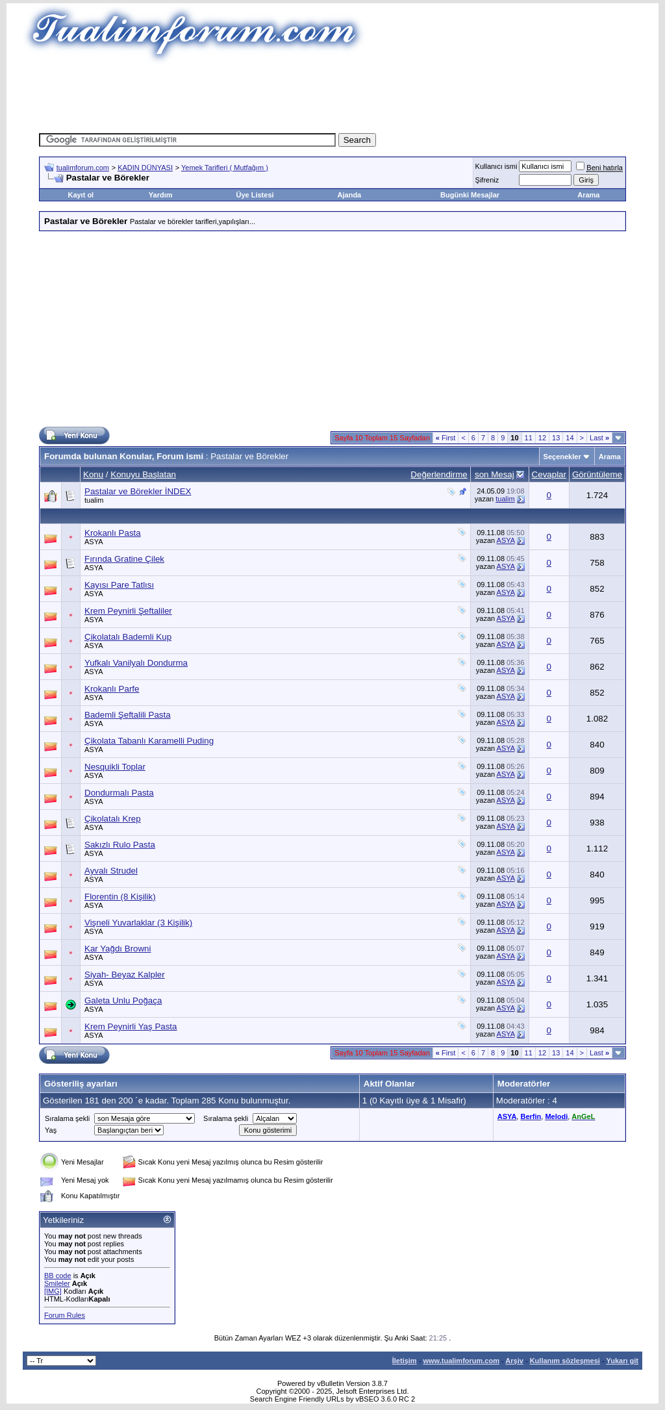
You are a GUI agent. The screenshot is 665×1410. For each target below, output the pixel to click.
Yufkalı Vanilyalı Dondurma (136, 663)
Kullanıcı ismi (496, 166)
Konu (93, 474)
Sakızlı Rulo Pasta (119, 845)
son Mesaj (494, 474)
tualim (93, 500)
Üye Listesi (254, 195)
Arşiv (514, 1361)
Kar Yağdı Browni (117, 948)
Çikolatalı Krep (112, 819)
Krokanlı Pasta (112, 533)
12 (542, 438)
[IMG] (53, 1291)
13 (556, 438)
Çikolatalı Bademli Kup (127, 637)
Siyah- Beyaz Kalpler (124, 974)
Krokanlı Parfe (111, 689)
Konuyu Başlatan (143, 474)
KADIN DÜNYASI (145, 167)
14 (569, 438)
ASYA (93, 542)
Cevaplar (549, 474)
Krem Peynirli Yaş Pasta (130, 1026)
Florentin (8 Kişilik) (120, 896)
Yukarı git (622, 1361)
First (446, 438)
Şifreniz (487, 180)
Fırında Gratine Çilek (124, 559)
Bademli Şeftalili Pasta (127, 715)
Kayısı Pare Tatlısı (119, 585)
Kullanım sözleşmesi (565, 1361)
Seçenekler (562, 456)
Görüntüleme (597, 474)
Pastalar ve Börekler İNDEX (137, 491)
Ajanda (350, 195)
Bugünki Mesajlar (469, 195)
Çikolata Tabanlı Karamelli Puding (149, 741)
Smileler (57, 1283)
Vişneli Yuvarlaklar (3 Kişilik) (138, 922)
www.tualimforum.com (461, 1361)
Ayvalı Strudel (111, 870)
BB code (57, 1275)
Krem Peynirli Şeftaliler (128, 611)
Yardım (161, 195)
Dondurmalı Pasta (119, 793)
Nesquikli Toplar (114, 767)
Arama (588, 195)
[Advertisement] (332, 94)
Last (599, 438)
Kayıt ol (81, 195)
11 (529, 438)
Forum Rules (64, 1315)
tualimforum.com (82, 167)
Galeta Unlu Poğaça (123, 1000)
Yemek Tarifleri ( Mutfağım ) (224, 167)
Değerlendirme (438, 474)
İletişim (404, 1361)
